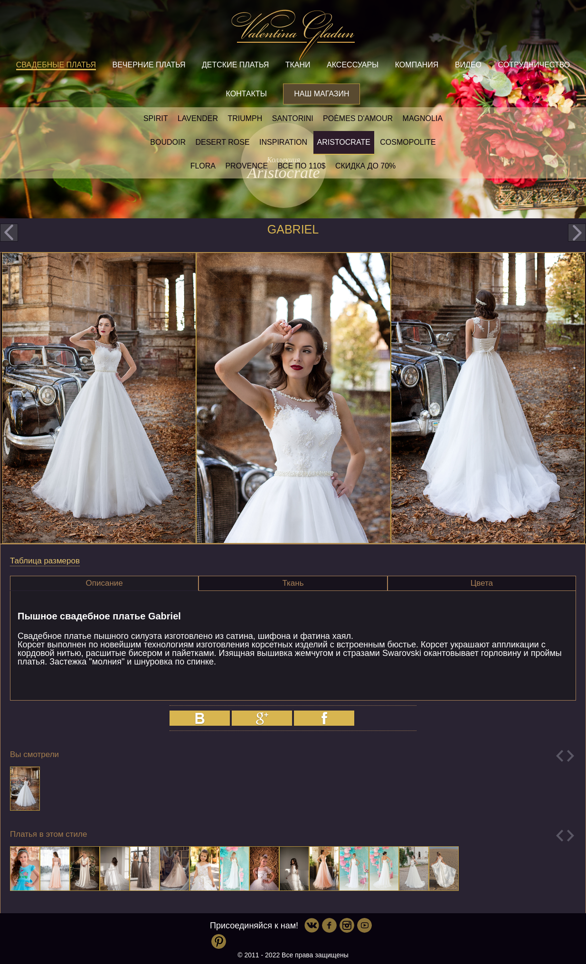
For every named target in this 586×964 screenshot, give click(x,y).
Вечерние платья (148, 65)
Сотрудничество (534, 65)
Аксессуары (352, 65)
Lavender (198, 118)
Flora (203, 166)
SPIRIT (155, 118)
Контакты (246, 94)
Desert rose (222, 142)
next (577, 233)
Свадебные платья (56, 65)
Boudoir (168, 142)
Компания (417, 65)
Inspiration (283, 142)
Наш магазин (321, 94)
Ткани (298, 65)
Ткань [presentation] (292, 583)
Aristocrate (343, 142)
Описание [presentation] (104, 583)
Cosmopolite (407, 142)
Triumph (244, 118)
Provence (246, 166)
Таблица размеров (45, 560)
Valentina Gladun (293, 35)
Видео (468, 65)
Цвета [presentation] (482, 583)
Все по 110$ (302, 166)
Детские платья (235, 65)
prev (9, 233)
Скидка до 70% (365, 166)
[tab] (104, 583)
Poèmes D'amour (358, 118)
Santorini (292, 118)
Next (570, 756)
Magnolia (423, 118)
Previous (559, 756)
